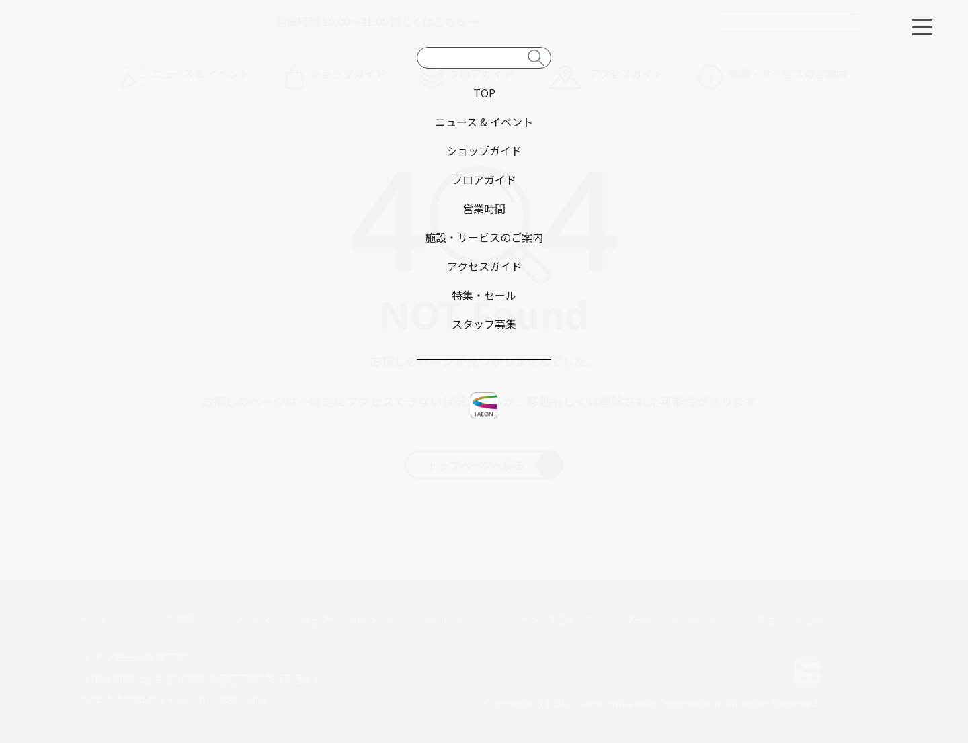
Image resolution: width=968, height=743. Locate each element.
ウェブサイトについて (347, 620)
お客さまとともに (785, 620)
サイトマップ (109, 620)
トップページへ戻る (495, 465)
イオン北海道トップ (552, 620)
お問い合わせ (452, 620)
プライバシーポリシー (671, 620)
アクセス (252, 620)
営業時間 (185, 620)
